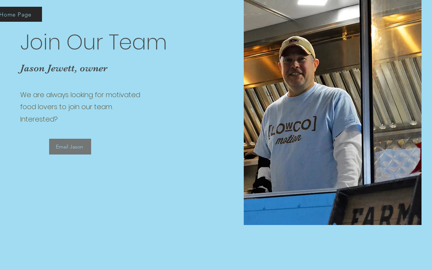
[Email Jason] (70, 146)
